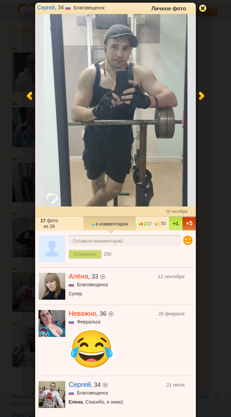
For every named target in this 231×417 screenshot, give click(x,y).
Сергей (46, 7)
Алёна (78, 276)
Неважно (82, 313)
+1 (175, 223)
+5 (189, 223)
